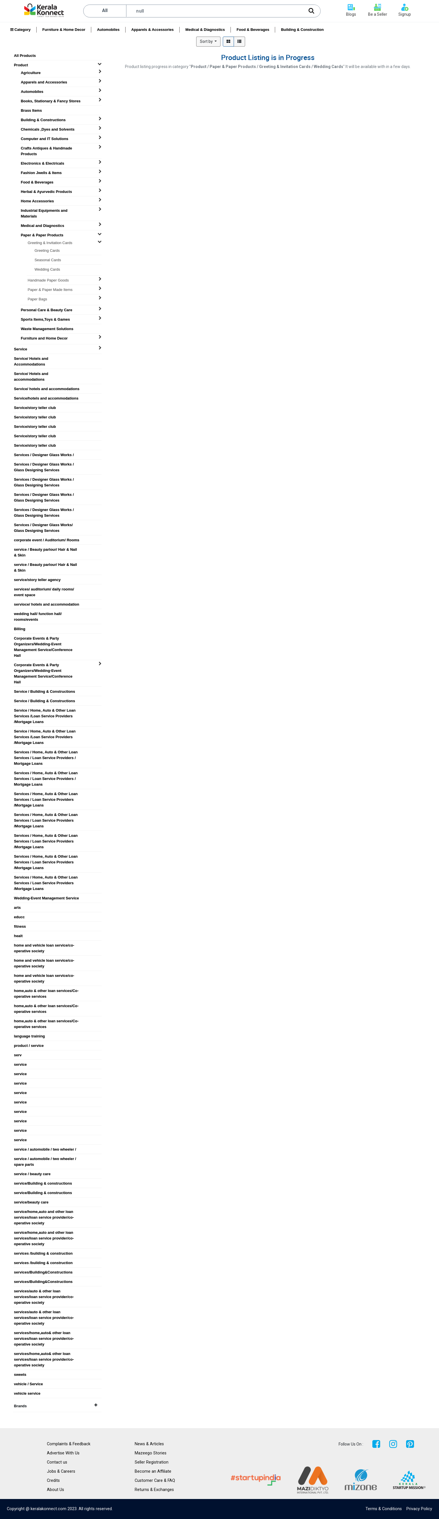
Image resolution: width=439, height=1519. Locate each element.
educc (19, 917)
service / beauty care (32, 1174)
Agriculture (31, 73)
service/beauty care (31, 1202)
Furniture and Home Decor (44, 338)
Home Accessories (37, 201)
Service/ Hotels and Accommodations (31, 358)
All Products (25, 55)
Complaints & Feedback (68, 1444)
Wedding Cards (47, 269)
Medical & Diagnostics (205, 29)
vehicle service (27, 1393)
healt (18, 936)
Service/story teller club (35, 408)
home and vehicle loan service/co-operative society (44, 945)
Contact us (57, 1462)
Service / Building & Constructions (44, 691)
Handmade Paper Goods (48, 280)
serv (18, 1055)
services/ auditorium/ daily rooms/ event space (44, 589)
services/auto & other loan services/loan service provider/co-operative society (44, 1291)
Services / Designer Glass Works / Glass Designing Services (44, 464)
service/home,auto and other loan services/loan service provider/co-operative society (44, 1211)
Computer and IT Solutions (44, 139)
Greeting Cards (47, 250)
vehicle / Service (28, 1384)
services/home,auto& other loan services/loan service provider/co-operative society (44, 1333)
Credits (53, 1480)
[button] (208, 42)
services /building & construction (43, 1253)
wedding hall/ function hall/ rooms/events (38, 614)
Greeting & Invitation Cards (50, 243)
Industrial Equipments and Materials (44, 210)
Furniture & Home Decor (63, 29)
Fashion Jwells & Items (41, 173)
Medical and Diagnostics (42, 225)
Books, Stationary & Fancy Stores (51, 101)
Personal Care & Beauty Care (46, 310)
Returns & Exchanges (154, 1489)
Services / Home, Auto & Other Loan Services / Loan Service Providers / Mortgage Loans (46, 752)
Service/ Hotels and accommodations (31, 374)
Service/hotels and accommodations (46, 398)
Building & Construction (302, 29)
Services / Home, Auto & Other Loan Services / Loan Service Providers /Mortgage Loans (46, 794)
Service (20, 349)
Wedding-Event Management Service (46, 898)
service (20, 1064)
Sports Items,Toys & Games (45, 319)
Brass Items (31, 110)
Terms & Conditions (383, 1508)
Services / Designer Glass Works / (44, 455)
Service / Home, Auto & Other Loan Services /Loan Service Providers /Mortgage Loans (45, 710)
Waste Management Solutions (47, 329)
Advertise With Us (63, 1453)
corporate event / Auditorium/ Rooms (47, 540)
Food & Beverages (253, 29)
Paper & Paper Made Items (50, 290)
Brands (55, 1405)
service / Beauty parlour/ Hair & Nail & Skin (45, 549)
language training (29, 1036)
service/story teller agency (37, 580)
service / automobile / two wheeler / (45, 1149)
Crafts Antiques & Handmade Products (46, 148)
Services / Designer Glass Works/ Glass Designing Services (43, 525)
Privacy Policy (419, 1508)
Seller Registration (151, 1462)
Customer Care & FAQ (155, 1480)
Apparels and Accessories (44, 82)
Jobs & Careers (61, 1471)
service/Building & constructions (43, 1183)
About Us (55, 1489)
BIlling (19, 629)
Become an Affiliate (153, 1471)
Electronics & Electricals (42, 163)
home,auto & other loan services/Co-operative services (46, 991)
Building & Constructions (43, 120)
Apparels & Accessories (152, 29)
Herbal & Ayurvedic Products (46, 191)
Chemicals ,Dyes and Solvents (48, 129)
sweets (20, 1374)
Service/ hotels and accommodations (47, 389)
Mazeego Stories (150, 1453)
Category (20, 29)
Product (21, 65)
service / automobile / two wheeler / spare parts (45, 1159)
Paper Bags (37, 299)
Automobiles (108, 29)
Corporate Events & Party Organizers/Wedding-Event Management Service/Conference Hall (43, 638)
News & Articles (149, 1444)
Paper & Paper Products (42, 235)
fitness (20, 926)
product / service (29, 1045)
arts (17, 907)
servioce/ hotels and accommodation (46, 604)
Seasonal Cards (48, 260)
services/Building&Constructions (43, 1272)
